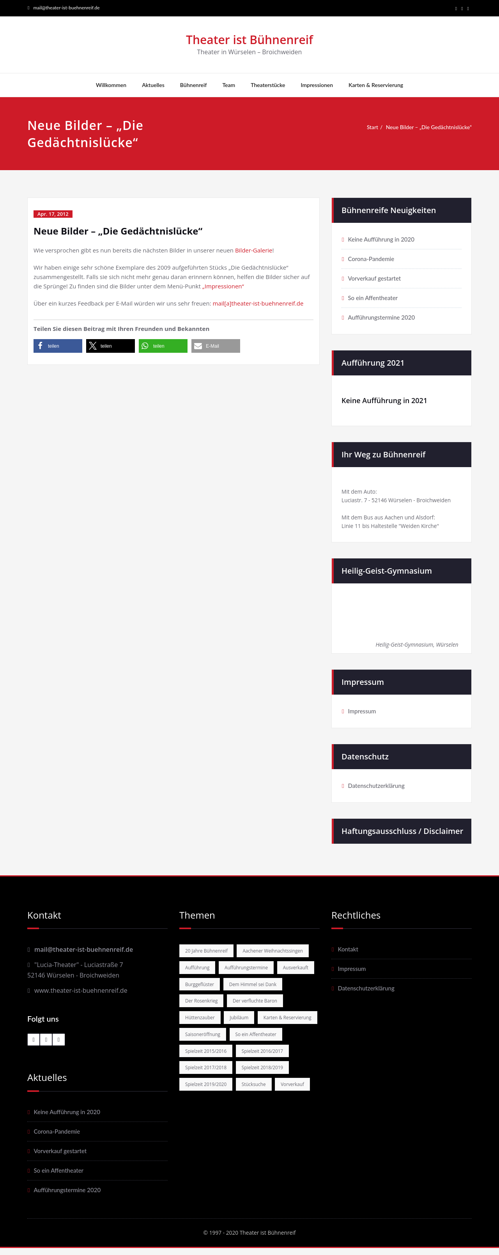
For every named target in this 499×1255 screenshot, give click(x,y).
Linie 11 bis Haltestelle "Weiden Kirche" (395, 531)
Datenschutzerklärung (376, 790)
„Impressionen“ (223, 287)
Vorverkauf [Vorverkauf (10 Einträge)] (239, 1129)
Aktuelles (153, 85)
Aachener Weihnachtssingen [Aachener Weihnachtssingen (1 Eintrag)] (218, 973)
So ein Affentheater (373, 298)
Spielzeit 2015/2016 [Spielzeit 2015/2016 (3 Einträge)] (267, 1077)
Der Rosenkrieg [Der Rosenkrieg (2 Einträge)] (203, 1025)
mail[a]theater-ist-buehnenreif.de (258, 304)
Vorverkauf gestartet (374, 279)
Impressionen (317, 85)
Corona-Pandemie (371, 259)
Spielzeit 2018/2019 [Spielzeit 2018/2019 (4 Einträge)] (207, 1112)
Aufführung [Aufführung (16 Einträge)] (279, 973)
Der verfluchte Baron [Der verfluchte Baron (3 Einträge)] (260, 1025)
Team (228, 85)
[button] (58, 347)
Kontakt (348, 954)
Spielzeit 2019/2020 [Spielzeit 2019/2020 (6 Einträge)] (268, 1112)
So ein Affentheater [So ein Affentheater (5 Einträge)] (207, 1077)
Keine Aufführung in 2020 (381, 240)
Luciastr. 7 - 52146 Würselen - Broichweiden (401, 503)
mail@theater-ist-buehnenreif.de (66, 8)
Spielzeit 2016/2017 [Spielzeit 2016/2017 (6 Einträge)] (207, 1095)
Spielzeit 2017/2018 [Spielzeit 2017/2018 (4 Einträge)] (268, 1095)
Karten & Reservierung (376, 85)
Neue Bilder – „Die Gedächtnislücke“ (429, 128)
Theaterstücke (268, 85)
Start (368, 128)
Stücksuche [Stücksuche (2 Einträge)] (198, 1129)
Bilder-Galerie (254, 251)
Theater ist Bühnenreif (249, 40)
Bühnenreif (193, 85)
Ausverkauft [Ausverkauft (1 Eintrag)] (261, 990)
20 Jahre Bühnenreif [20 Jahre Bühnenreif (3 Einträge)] (208, 956)
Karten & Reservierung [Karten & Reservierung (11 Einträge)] (211, 1060)
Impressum (362, 716)
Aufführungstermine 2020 (381, 318)
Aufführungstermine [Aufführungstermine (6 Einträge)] (208, 990)
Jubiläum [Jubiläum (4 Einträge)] (243, 1042)
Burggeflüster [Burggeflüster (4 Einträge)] (201, 1008)
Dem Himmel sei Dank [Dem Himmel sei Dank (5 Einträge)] (258, 1008)
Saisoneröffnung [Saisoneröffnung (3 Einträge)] (272, 1060)
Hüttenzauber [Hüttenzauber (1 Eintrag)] (201, 1042)
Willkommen (111, 85)
